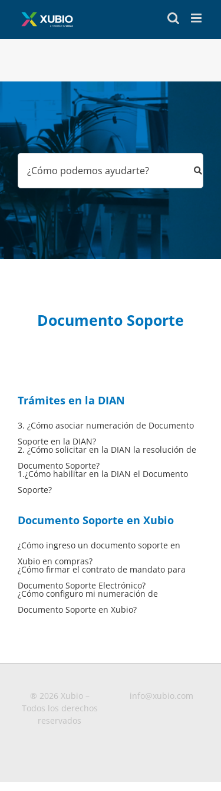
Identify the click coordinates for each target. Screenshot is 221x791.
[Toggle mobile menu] (197, 18)
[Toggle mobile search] (173, 18)
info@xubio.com (161, 695)
